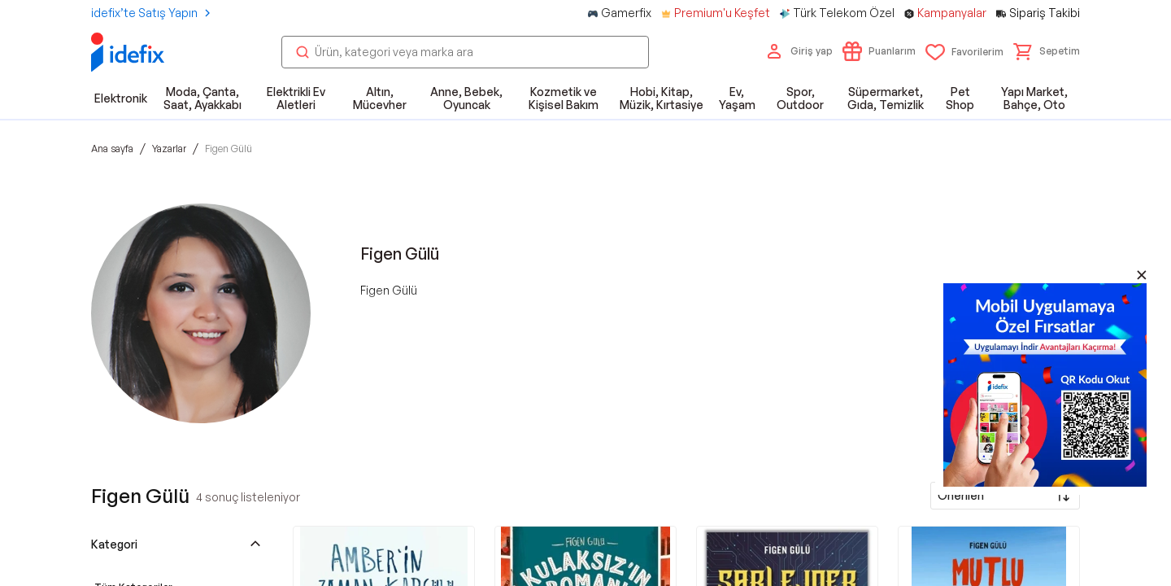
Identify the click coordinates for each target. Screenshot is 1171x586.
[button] (1046, 51)
